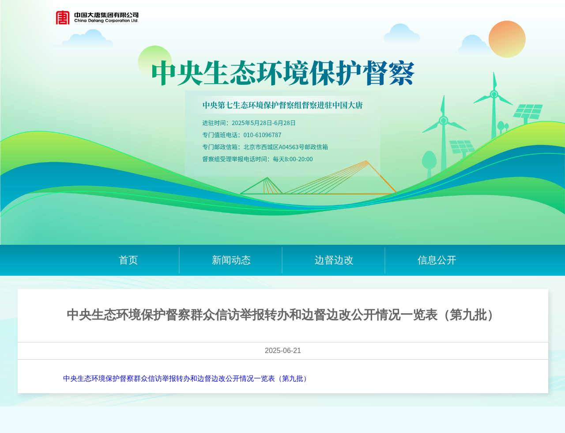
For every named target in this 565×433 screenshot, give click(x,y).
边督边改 (334, 260)
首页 (128, 260)
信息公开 (437, 260)
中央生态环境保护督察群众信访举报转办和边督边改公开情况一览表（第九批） (186, 378)
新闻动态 (231, 260)
